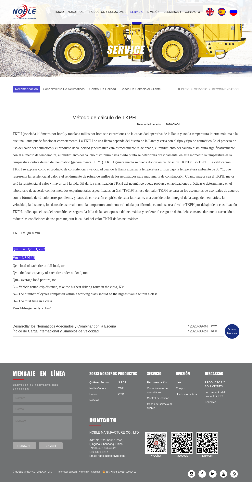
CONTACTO (192, 11)
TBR (121, 388)
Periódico (210, 402)
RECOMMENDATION (225, 89)
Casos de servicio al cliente (141, 89)
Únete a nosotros (186, 394)
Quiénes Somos (99, 382)
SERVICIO (137, 11)
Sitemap (95, 471)
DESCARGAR (172, 11)
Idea (178, 382)
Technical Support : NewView (73, 471)
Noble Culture (97, 388)
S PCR (122, 382)
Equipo (180, 388)
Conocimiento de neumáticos (64, 89)
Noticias (94, 400)
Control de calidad (102, 89)
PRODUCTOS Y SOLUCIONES (106, 11)
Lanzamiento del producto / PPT (215, 394)
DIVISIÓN (153, 11)
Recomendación (26, 89)
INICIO (59, 11)
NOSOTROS (75, 11)
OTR (121, 394)
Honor (93, 394)
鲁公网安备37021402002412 (119, 471)
